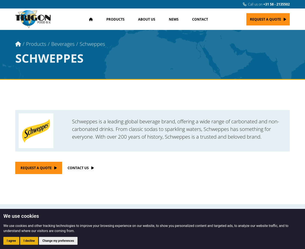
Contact (200, 19)
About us (146, 19)
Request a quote (265, 19)
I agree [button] (11, 240)
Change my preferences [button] (58, 240)
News (174, 19)
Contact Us (78, 168)
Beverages (63, 43)
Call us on (266, 4)
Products (115, 19)
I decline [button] (29, 240)
